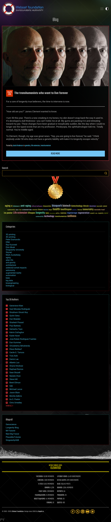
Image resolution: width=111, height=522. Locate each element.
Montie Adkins (15, 396)
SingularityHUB (12, 440)
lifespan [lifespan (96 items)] (31, 213)
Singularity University (15, 250)
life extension (35, 145)
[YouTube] (88, 511)
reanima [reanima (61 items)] (63, 213)
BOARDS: (60, 487)
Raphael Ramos (16, 369)
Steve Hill (13, 379)
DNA (8, 242)
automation (11, 275)
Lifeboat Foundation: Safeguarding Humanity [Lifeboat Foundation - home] (49, 8)
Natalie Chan (15, 376)
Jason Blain (14, 392)
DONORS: (47, 487)
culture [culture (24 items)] (17, 210)
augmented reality (13, 273)
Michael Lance (15, 389)
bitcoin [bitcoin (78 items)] (86, 206)
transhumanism (46, 145)
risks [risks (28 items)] (96, 213)
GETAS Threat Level (55, 467)
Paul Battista (15, 326)
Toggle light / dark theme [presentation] (107, 8)
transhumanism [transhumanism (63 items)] (61, 216)
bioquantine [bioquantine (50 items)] (47, 206)
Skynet (9, 252)
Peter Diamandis (13, 239)
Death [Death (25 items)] (20, 210)
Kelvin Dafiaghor (16, 332)
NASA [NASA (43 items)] (47, 213)
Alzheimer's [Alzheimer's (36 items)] (16, 206)
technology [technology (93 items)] (49, 216)
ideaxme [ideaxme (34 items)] (79, 210)
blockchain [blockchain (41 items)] (92, 206)
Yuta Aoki (13, 356)
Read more (55, 154)
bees (8, 278)
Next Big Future (12, 434)
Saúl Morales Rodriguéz (19, 309)
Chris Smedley (15, 402)
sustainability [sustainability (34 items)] (39, 217)
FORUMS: (49, 502)
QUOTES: (59, 502)
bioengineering (12, 283)
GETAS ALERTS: (62, 480)
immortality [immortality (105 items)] (88, 209)
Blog (55, 19)
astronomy (10, 270)
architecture (11, 265)
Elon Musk (10, 247)
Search (106, 173)
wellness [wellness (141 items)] (71, 216)
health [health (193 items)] (56, 209)
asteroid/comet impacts (16, 268)
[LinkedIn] (83, 511)
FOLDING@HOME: (40, 495)
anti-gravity (10, 262)
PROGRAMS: (61, 495)
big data (9, 280)
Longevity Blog (12, 427)
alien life (9, 260)
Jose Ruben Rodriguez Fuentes (22, 339)
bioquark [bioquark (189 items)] (57, 206)
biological (10, 285)
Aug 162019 (9, 93)
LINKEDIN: (40, 480)
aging (8, 257)
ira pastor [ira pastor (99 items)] (8, 213)
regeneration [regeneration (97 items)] (84, 213)
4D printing (10, 237)
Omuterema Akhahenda (19, 346)
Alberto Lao (14, 362)
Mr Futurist (10, 431)
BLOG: (59, 484)
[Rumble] (92, 511)
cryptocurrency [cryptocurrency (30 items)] (11, 210)
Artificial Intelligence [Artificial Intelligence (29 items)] (37, 206)
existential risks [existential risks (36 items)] (27, 210)
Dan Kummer (15, 342)
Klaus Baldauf (15, 349)
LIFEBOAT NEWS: (62, 476)
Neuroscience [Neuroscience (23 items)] (52, 213)
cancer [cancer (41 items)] (105, 206)
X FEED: (40, 484)
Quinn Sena (14, 316)
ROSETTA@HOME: (39, 498)
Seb (11, 386)
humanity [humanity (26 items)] (74, 210)
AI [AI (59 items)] (12, 206)
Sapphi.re (41, 511)
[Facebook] (73, 511)
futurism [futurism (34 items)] (45, 210)
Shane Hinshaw (16, 366)
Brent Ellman (15, 382)
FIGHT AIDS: (42, 491)
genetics (27, 145)
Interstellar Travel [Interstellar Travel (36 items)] (99, 210)
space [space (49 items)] (106, 213)
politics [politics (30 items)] (58, 213)
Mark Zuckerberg (13, 255)
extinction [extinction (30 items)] (34, 210)
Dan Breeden (15, 319)
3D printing (10, 234)
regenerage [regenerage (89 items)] (72, 213)
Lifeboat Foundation (18, 511)
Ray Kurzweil (11, 245)
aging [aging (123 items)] (7, 205)
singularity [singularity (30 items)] (101, 213)
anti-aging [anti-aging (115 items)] (26, 205)
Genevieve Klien (16, 306)
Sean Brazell (14, 372)
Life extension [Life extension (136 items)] (20, 213)
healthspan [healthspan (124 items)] (66, 209)
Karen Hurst (14, 336)
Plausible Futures (13, 437)
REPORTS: (60, 491)
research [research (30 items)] (92, 213)
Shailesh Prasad (16, 322)
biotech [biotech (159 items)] (66, 205)
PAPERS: (59, 498)
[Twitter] (78, 511)
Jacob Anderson (18, 145)
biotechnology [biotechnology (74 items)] (77, 206)
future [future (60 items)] (40, 209)
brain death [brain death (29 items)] (99, 206)
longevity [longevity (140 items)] (40, 213)
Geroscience (11, 424)
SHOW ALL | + (9, 405)
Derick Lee (13, 359)
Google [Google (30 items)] (50, 210)
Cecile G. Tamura (16, 352)
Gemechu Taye (15, 329)
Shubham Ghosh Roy (18, 312)
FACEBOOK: (39, 476)
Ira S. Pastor (14, 399)
